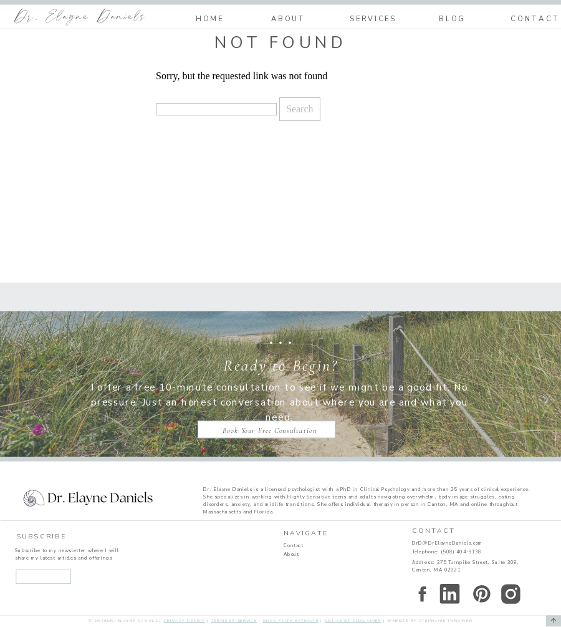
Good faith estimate (291, 620)
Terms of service (234, 620)
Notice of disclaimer (353, 620)
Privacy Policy (184, 620)
